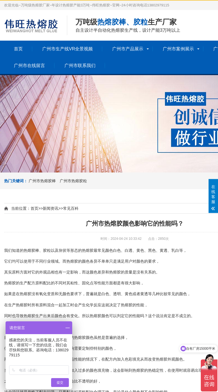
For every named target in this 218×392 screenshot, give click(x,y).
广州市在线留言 (29, 65)
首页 (18, 48)
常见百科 (71, 208)
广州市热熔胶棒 (42, 181)
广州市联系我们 (80, 65)
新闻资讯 (50, 208)
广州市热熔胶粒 (73, 181)
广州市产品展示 (127, 48)
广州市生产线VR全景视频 (67, 48)
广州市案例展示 (178, 48)
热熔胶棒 (31, 250)
